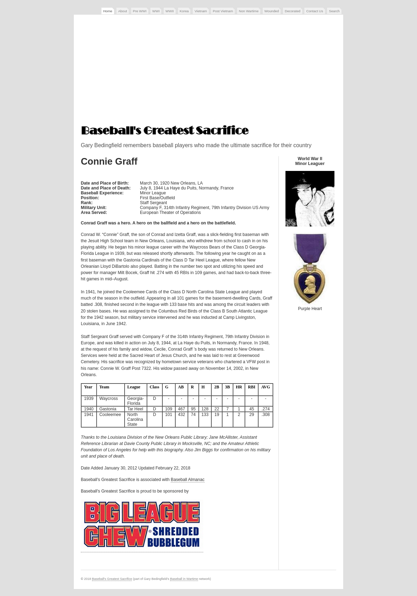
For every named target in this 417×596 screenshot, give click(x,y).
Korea (184, 11)
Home (107, 11)
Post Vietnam (223, 11)
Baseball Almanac (188, 479)
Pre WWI (140, 11)
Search (334, 11)
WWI (156, 11)
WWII (169, 11)
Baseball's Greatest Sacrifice (112, 579)
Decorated (293, 11)
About (122, 11)
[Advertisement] (208, 71)
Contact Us (314, 11)
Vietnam (201, 11)
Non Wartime (249, 11)
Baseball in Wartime (184, 579)
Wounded (271, 11)
